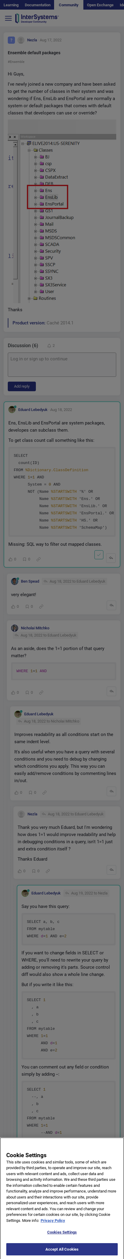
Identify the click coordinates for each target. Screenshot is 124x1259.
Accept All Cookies (62, 1252)
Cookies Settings (62, 1235)
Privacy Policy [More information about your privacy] (53, 1224)
